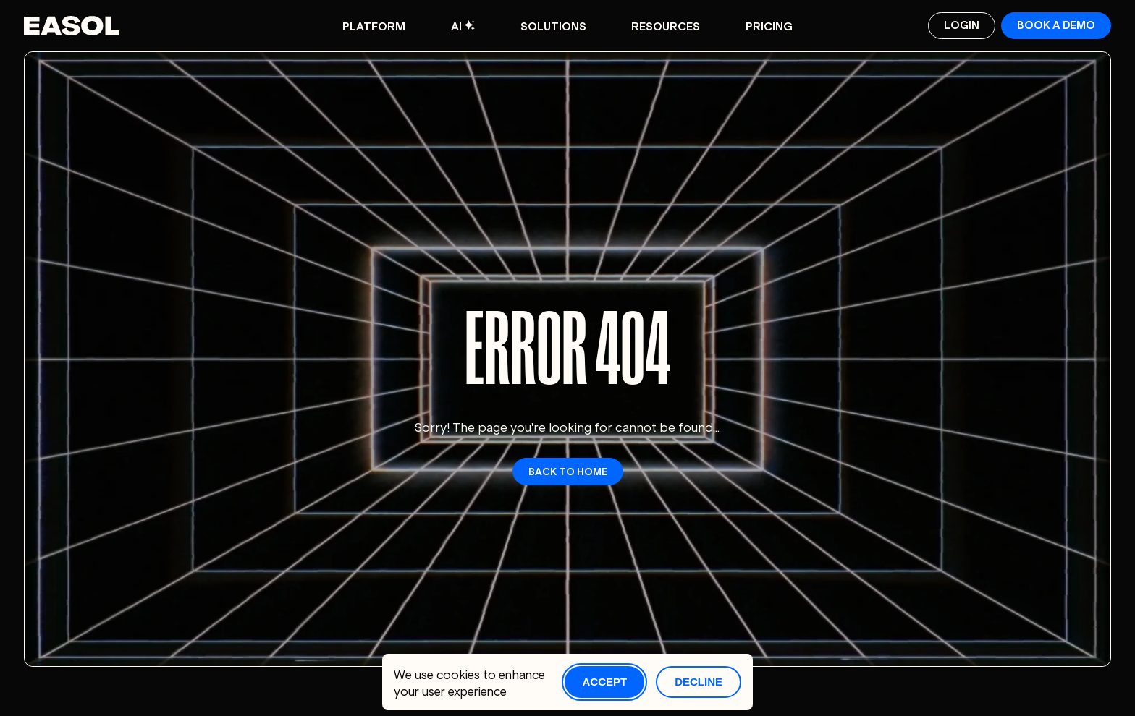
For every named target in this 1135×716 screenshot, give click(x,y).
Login (961, 24)
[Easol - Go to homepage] (72, 25)
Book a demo (1056, 24)
